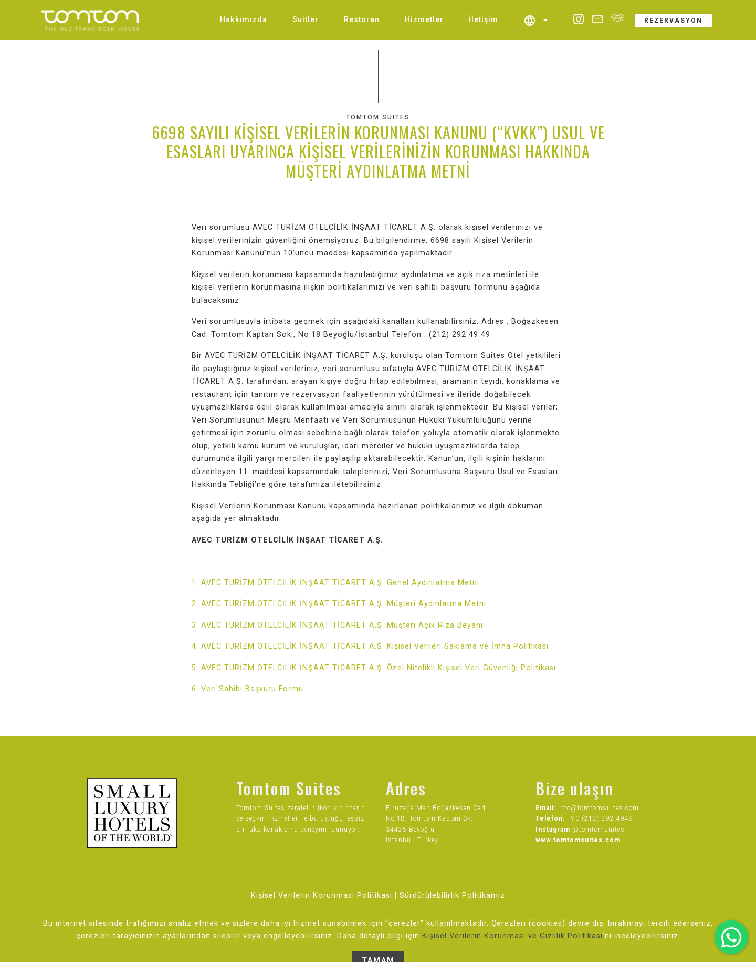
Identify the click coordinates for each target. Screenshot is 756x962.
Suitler (305, 19)
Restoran (362, 19)
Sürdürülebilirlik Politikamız (452, 895)
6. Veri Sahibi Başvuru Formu (247, 688)
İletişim (483, 19)
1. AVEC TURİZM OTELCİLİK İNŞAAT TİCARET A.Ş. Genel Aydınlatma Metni (335, 582)
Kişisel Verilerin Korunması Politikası (321, 895)
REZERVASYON (673, 20)
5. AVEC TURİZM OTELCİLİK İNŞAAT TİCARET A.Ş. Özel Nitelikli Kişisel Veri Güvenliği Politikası (374, 667)
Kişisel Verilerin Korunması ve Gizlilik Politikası (512, 951)
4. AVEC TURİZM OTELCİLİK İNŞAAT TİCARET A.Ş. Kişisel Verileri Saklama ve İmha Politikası (370, 646)
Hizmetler (424, 19)
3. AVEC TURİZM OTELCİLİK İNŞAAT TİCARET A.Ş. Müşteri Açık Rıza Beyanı (337, 625)
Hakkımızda (243, 19)
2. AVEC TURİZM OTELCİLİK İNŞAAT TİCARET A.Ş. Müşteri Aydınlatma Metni (339, 603)
